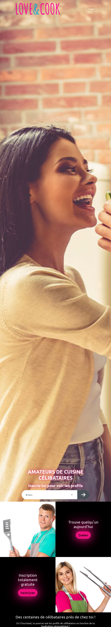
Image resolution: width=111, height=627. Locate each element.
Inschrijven (28, 593)
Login (91, 8)
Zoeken (83, 535)
